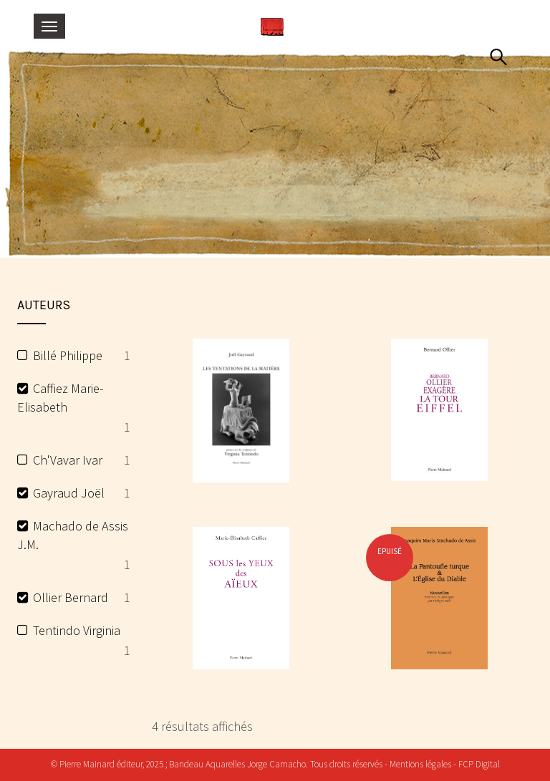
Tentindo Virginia (76, 630)
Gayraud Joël (69, 493)
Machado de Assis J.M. (72, 535)
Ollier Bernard (70, 597)
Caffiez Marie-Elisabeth (60, 397)
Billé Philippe (67, 355)
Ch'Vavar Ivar (67, 460)
